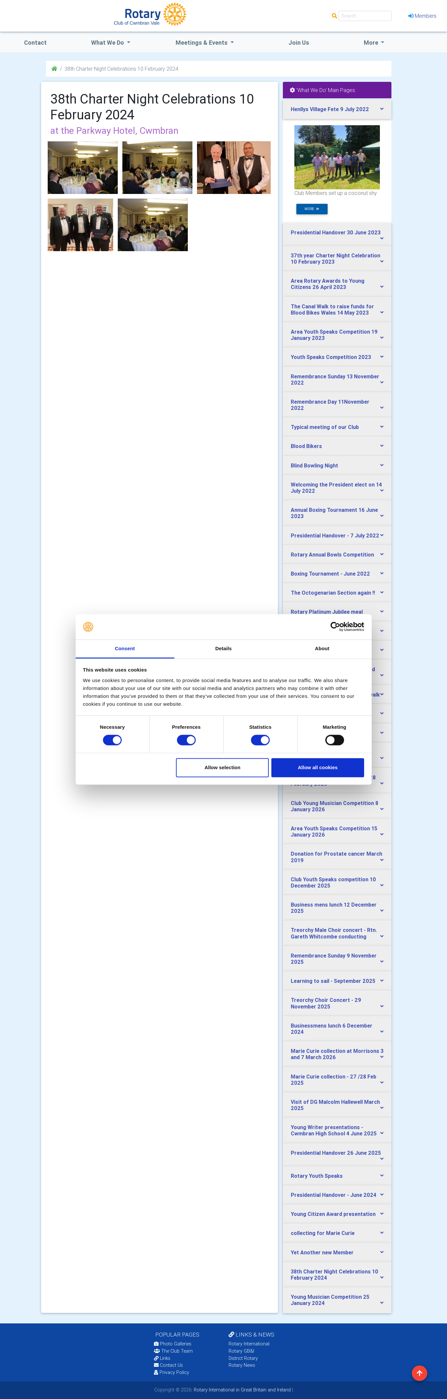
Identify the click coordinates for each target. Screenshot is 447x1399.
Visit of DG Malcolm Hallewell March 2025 (335, 1105)
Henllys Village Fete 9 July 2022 (330, 109)
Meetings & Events (202, 42)
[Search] (365, 16)
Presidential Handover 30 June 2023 (336, 232)
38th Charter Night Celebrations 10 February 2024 (334, 1274)
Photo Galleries (172, 1344)
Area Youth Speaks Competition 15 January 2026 (334, 831)
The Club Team (173, 1351)
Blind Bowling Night (314, 465)
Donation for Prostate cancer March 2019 (336, 856)
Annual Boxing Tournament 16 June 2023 (334, 513)
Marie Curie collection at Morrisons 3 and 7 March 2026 (337, 1054)
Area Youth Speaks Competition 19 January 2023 (334, 334)
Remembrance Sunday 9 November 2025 (334, 958)
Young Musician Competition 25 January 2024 (330, 1299)
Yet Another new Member (322, 1252)
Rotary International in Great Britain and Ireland (241, 1390)
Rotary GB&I (241, 1351)
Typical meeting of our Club (325, 427)
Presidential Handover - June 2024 (333, 1195)
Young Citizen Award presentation (333, 1214)
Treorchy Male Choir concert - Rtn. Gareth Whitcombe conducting (334, 933)
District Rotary (243, 1358)
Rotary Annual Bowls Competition (332, 554)
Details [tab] (223, 648)
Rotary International (249, 1344)
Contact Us (168, 1365)
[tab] (337, 109)
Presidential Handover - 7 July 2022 (335, 535)
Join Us (298, 42)
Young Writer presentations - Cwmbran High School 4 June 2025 (334, 1130)
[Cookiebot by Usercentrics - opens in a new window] (335, 627)
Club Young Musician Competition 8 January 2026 (334, 806)
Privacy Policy (171, 1372)
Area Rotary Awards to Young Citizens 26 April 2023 (327, 283)
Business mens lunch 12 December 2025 (334, 907)
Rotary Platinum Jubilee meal (327, 611)
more (312, 209)
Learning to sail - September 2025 (333, 981)
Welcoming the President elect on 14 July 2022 (336, 487)
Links (162, 1358)
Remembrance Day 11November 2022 (330, 404)
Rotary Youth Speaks (317, 1176)
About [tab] (322, 648)
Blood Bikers (306, 446)
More (372, 42)
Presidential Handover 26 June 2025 (336, 1153)
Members (422, 15)
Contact (35, 42)
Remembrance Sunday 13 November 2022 (335, 379)
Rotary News (242, 1365)
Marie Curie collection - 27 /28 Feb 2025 (333, 1079)
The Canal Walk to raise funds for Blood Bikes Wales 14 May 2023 (332, 309)
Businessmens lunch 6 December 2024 (331, 1028)
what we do (108, 42)
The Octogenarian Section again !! (333, 592)
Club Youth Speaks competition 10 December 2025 (333, 882)
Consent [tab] (125, 648)
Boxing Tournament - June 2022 (330, 573)
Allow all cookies (317, 767)
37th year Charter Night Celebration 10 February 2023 (335, 258)
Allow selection (222, 767)
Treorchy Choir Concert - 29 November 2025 (326, 1003)
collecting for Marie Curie (323, 1233)
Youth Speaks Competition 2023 (331, 357)
